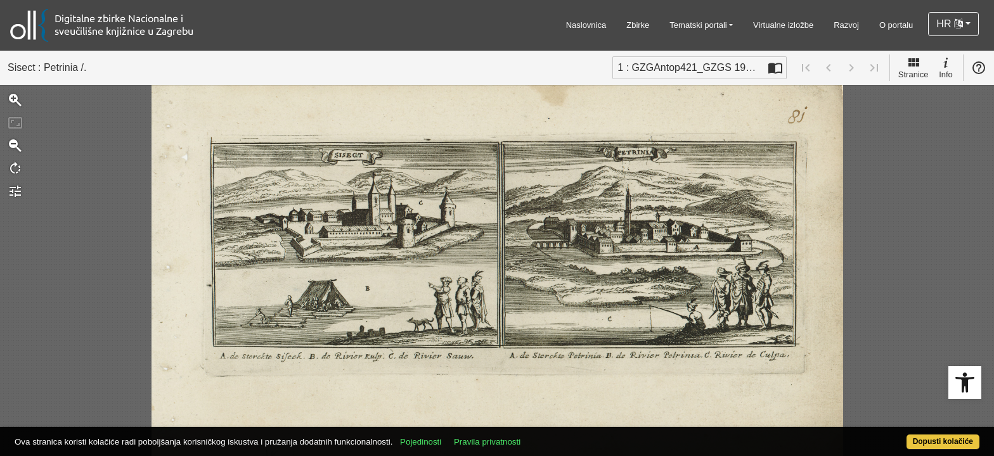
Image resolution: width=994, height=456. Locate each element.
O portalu (896, 25)
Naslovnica (586, 25)
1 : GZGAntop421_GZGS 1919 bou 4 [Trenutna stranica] (691, 67)
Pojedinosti (470, 435)
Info (945, 67)
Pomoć (978, 67)
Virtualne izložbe (783, 25)
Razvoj (846, 25)
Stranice (913, 67)
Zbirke (637, 25)
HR (949, 23)
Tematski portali (697, 25)
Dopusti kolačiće (890, 435)
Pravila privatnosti (536, 435)
